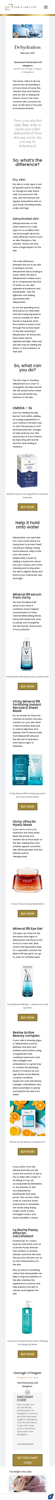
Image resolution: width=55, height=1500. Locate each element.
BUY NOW (27, 507)
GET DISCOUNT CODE (27, 1460)
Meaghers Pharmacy (27, 1377)
